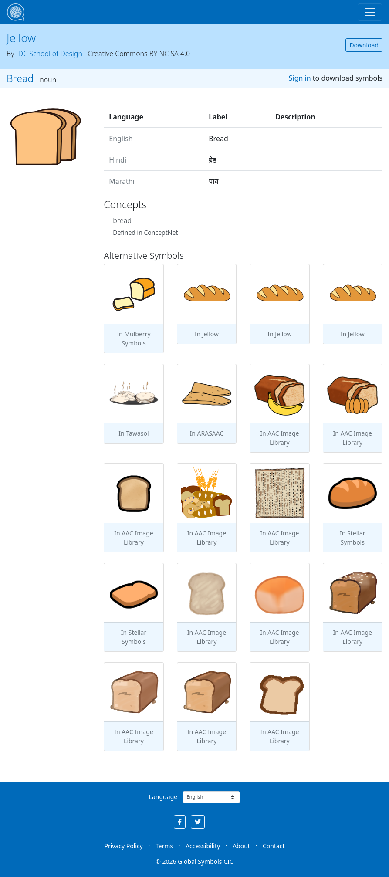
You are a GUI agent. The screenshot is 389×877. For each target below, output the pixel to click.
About (241, 846)
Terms (164, 846)
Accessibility (203, 846)
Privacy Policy (123, 846)
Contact (274, 846)
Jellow (21, 38)
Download (364, 45)
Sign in (300, 78)
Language (163, 796)
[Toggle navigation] (370, 12)
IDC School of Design (49, 53)
